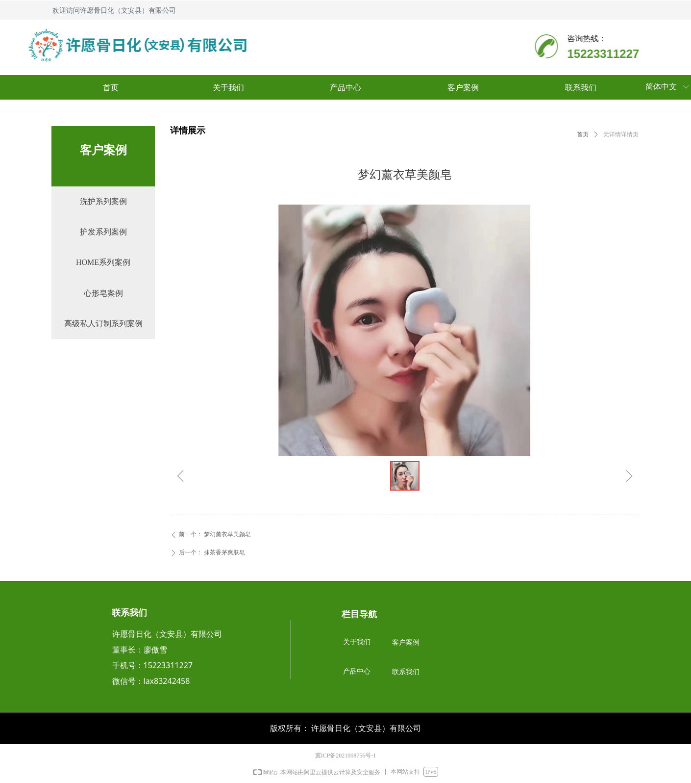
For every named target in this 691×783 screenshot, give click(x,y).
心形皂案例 (103, 293)
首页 (583, 134)
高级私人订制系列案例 (103, 323)
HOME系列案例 (103, 262)
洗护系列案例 (103, 201)
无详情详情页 (621, 134)
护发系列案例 (103, 232)
